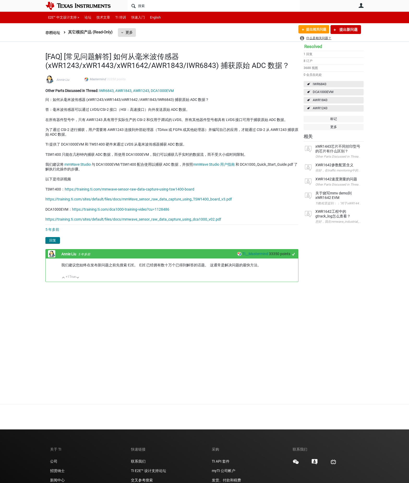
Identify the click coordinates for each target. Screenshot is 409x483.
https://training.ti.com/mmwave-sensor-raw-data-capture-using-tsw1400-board (129, 189)
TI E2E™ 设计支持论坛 (148, 471)
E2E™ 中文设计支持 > (63, 17)
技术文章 (103, 17)
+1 (294, 254)
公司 (53, 461)
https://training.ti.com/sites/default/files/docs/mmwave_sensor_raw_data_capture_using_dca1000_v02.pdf (133, 219)
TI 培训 (120, 17)
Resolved (313, 46)
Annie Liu (62, 80)
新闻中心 (57, 480)
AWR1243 (320, 108)
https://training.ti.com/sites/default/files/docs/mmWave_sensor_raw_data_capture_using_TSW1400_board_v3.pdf (138, 199)
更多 (130, 32)
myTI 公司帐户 (223, 471)
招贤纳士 (57, 471)
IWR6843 (319, 84)
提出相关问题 (315, 29)
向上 (63, 278)
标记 (333, 119)
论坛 (88, 17)
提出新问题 (348, 29)
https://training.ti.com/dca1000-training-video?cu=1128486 (120, 209)
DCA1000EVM (323, 92)
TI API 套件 (221, 461)
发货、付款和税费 (226, 480)
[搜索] (214, 6)
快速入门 (138, 17)
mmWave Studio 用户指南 (214, 164)
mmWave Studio (77, 164)
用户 (361, 5)
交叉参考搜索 (142, 480)
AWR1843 (320, 100)
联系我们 (138, 461)
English (155, 17)
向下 (78, 278)
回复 (52, 240)
